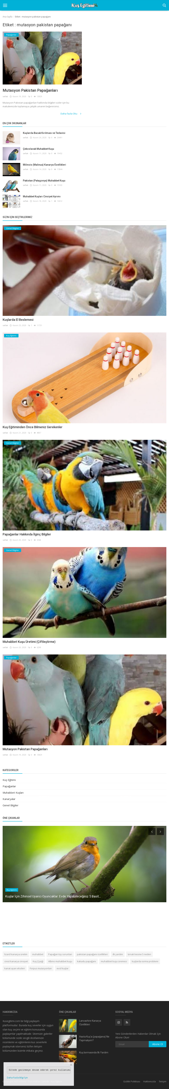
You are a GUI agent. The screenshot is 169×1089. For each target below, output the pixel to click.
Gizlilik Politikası (131, 1081)
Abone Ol (157, 1044)
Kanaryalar (9, 799)
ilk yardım (118, 954)
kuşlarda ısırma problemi (145, 961)
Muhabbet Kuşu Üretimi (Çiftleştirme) (29, 642)
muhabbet (37, 954)
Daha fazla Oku (71, 113)
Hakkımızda (149, 1081)
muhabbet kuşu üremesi (114, 961)
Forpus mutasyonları (41, 968)
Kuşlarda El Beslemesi (18, 319)
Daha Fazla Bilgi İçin (17, 1077)
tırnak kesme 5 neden (139, 954)
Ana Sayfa (7, 16)
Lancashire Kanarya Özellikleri (90, 1022)
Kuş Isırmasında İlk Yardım (93, 1052)
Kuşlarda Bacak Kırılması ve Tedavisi (44, 133)
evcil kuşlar (62, 968)
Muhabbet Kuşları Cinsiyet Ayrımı (42, 196)
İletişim (162, 1081)
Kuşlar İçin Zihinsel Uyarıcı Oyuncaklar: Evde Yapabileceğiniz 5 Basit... (53, 896)
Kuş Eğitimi (9, 780)
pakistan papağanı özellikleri (92, 954)
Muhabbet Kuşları (13, 792)
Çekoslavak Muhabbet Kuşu (38, 148)
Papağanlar (9, 786)
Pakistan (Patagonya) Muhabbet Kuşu (44, 180)
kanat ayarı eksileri (14, 968)
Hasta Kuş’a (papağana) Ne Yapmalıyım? (94, 1038)
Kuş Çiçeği (38, 961)
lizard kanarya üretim (15, 954)
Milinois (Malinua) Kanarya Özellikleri (44, 164)
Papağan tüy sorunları (60, 954)
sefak (5, 96)
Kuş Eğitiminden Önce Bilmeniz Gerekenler (32, 427)
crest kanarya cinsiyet (16, 961)
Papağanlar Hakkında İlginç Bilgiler (27, 534)
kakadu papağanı (86, 961)
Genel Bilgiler (10, 805)
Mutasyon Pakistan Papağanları (30, 90)
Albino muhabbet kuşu (60, 961)
